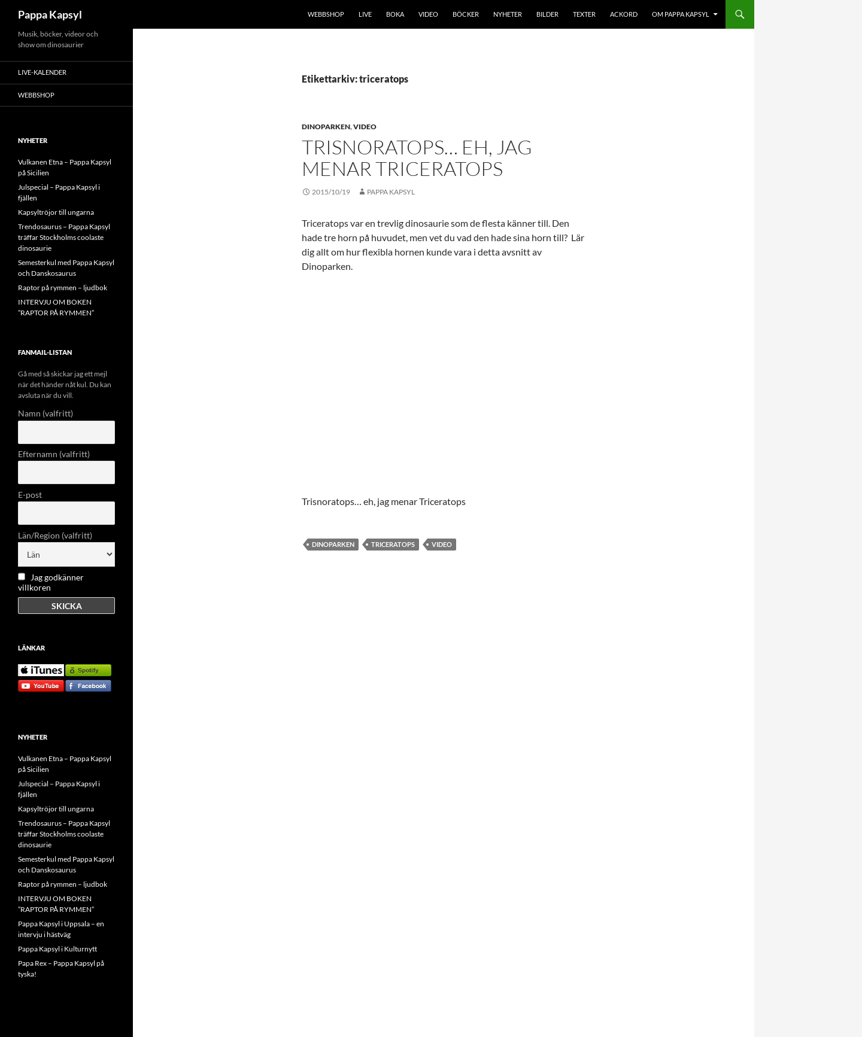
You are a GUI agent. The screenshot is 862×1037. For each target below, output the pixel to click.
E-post (30, 494)
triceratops (393, 544)
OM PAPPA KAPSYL (680, 14)
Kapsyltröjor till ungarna (56, 212)
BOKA (395, 14)
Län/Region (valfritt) (55, 535)
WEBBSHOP (326, 14)
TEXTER (584, 14)
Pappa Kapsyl (50, 14)
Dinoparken (326, 126)
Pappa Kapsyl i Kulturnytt (57, 948)
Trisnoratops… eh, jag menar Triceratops (417, 158)
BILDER (547, 14)
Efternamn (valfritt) (54, 454)
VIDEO (428, 14)
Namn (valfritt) (45, 413)
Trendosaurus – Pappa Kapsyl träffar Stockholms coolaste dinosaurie (64, 237)
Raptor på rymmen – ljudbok (62, 287)
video (442, 544)
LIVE (365, 14)
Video (365, 126)
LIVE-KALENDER (42, 72)
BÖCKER (466, 14)
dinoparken (333, 544)
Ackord (624, 14)
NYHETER (507, 14)
